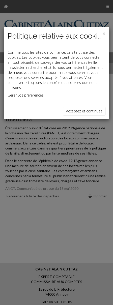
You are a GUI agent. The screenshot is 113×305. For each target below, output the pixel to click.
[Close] (103, 33)
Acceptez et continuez (84, 111)
